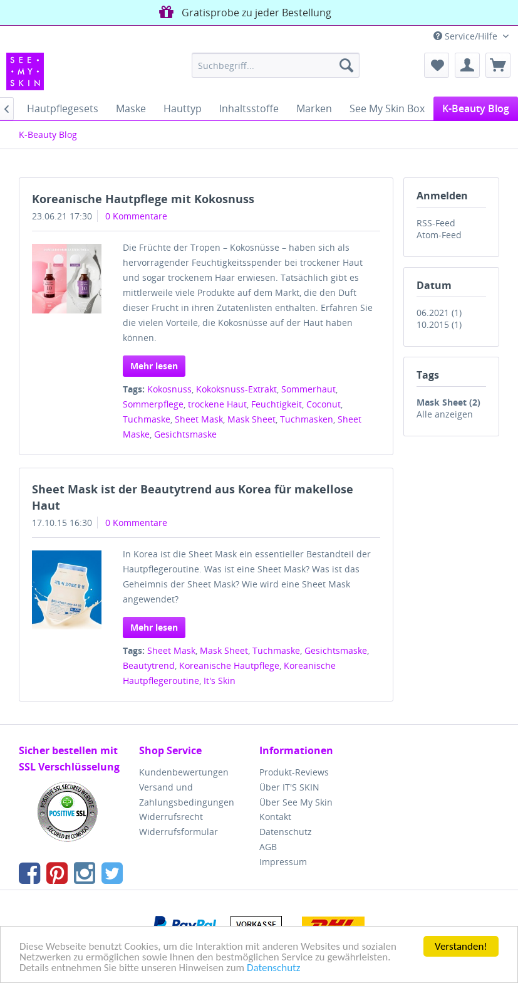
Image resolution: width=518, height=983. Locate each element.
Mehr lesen (154, 366)
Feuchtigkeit (276, 404)
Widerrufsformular (178, 832)
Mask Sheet (251, 419)
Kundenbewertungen (184, 772)
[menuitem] (276, 65)
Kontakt (275, 817)
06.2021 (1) (439, 312)
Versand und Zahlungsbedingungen (186, 794)
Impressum (283, 862)
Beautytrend (149, 665)
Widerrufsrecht (171, 817)
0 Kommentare (136, 216)
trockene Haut (217, 404)
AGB (268, 847)
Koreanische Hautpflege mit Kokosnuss (143, 198)
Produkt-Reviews (294, 772)
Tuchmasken (306, 419)
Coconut (323, 404)
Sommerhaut (308, 389)
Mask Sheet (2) (448, 402)
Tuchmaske (146, 419)
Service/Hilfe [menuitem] (466, 36)
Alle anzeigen (445, 414)
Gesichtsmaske (185, 434)
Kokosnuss (169, 389)
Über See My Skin (296, 802)
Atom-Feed (439, 235)
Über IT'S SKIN (289, 787)
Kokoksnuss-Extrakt (236, 389)
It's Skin (220, 680)
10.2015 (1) (439, 324)
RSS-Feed (436, 223)
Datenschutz (273, 968)
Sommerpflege (153, 404)
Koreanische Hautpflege (229, 665)
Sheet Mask (199, 419)
